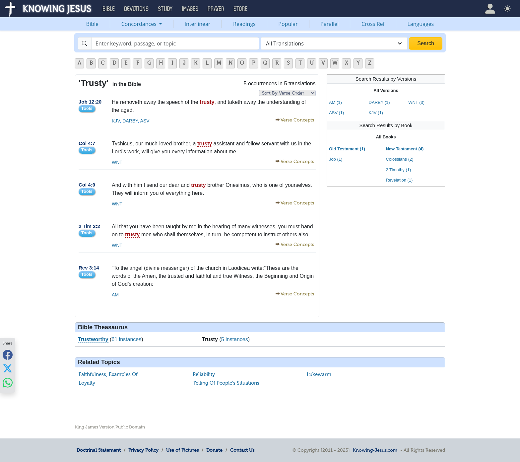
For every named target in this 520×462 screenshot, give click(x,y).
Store (241, 9)
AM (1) (335, 102)
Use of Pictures (182, 450)
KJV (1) (376, 112)
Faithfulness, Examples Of (108, 374)
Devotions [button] (136, 9)
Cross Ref (373, 24)
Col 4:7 (87, 143)
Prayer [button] (216, 9)
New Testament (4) (404, 148)
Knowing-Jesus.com (375, 450)
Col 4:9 (87, 185)
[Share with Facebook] (8, 354)
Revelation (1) (399, 180)
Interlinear (198, 24)
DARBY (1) (379, 102)
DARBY (129, 120)
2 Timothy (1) (398, 169)
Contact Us (242, 450)
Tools (87, 108)
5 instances (234, 339)
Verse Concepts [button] (297, 119)
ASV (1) (336, 112)
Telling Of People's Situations (226, 383)
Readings (244, 24)
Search (425, 43)
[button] (490, 8)
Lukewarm (319, 374)
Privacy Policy (143, 450)
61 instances (126, 339)
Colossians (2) (399, 159)
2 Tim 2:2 (89, 226)
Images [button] (190, 9)
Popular (287, 24)
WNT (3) (416, 102)
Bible (92, 24)
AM (115, 294)
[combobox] (334, 43)
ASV (144, 120)
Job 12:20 (90, 102)
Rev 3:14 (89, 267)
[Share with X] (7, 368)
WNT (117, 162)
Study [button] (165, 9)
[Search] (175, 43)
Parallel (329, 24)
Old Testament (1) (347, 148)
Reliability (204, 374)
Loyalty (87, 383)
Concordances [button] (139, 24)
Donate (214, 450)
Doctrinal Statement (99, 450)
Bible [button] (109, 9)
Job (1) (335, 159)
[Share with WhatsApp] (8, 382)
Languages (421, 24)
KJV (116, 120)
